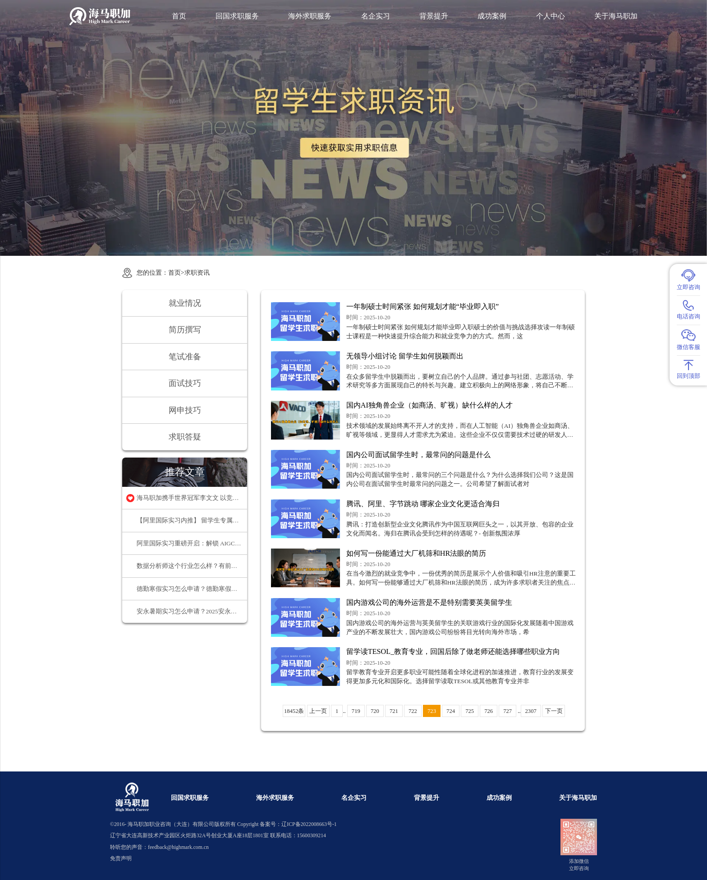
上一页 (318, 711)
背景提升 (433, 16)
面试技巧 (185, 383)
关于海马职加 (616, 16)
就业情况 (185, 303)
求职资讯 (197, 272)
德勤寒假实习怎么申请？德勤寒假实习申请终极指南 (192, 588)
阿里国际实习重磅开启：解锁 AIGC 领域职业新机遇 (192, 543)
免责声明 (121, 859)
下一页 (554, 711)
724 (450, 711)
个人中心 (550, 16)
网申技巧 (185, 410)
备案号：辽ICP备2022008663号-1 (298, 824)
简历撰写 (185, 329)
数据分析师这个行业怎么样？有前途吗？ (192, 565)
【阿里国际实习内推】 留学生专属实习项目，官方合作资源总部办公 (192, 520)
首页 (179, 16)
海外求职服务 (309, 16)
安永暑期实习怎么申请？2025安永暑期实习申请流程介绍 (192, 611)
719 (356, 711)
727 (507, 711)
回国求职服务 (237, 16)
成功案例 (491, 16)
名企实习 (375, 16)
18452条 (294, 711)
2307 (531, 711)
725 (469, 711)
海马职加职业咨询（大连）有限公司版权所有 (182, 824)
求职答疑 (185, 436)
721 (394, 711)
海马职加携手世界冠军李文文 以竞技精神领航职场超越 (192, 497)
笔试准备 (185, 356)
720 (375, 711)
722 (413, 711)
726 (488, 711)
